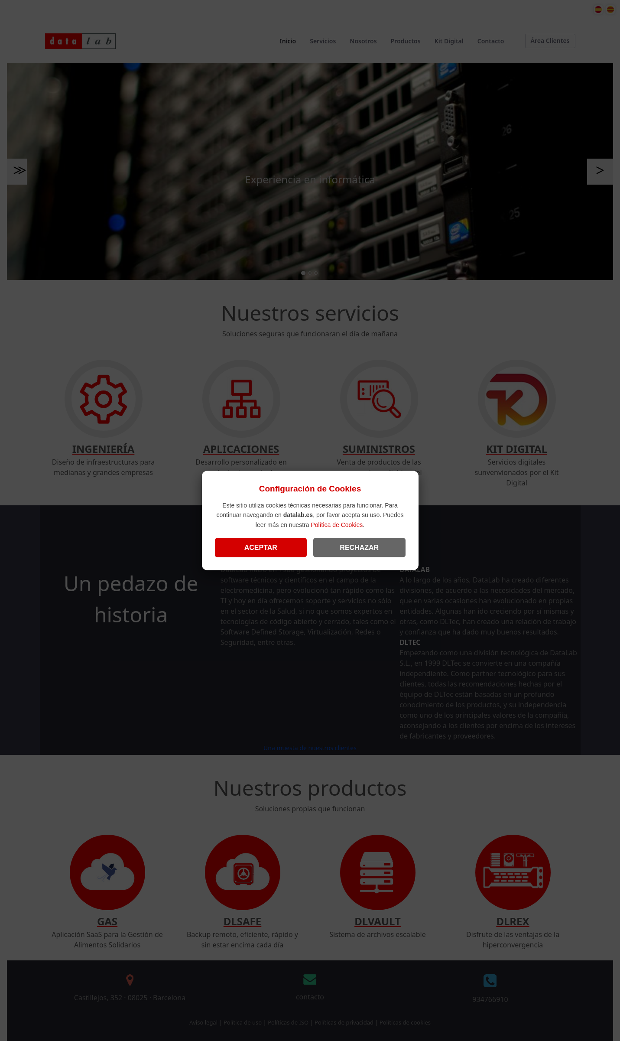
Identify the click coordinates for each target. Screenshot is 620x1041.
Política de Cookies (337, 524)
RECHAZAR (359, 547)
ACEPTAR (260, 547)
